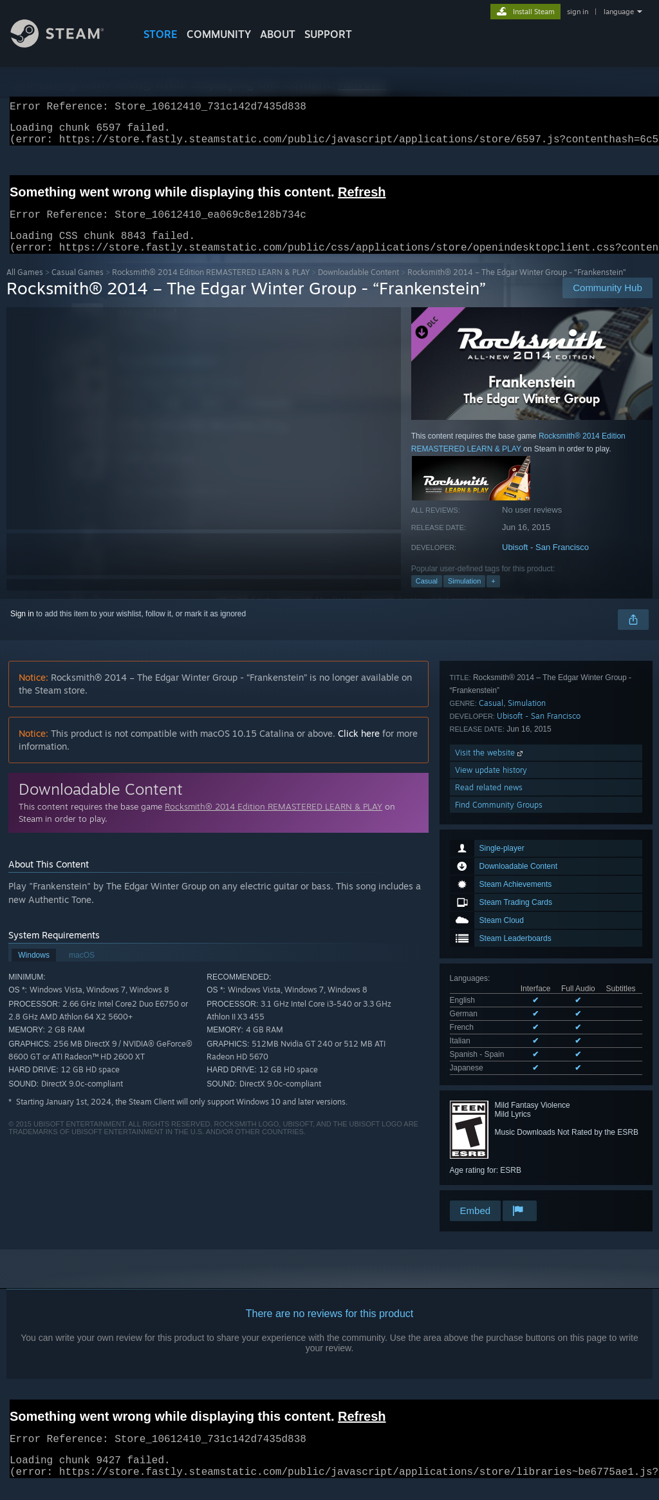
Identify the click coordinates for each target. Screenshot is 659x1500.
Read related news (489, 1162)
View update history (491, 1145)
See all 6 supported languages (502, 915)
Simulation (464, 596)
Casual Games (77, 287)
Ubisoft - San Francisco (545, 562)
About (277, 34)
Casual (427, 596)
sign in (577, 11)
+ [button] (493, 596)
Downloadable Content (358, 287)
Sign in (22, 629)
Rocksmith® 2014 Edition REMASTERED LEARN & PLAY (211, 287)
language (619, 11)
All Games (24, 287)
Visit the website (490, 1127)
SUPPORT (328, 34)
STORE (161, 34)
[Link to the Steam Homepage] (67, 44)
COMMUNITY (219, 34)
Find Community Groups (499, 1179)
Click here (359, 748)
